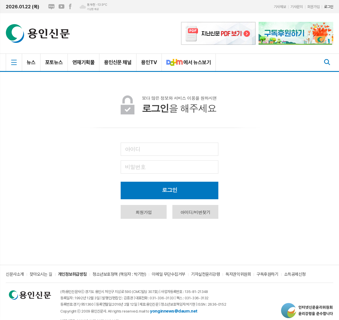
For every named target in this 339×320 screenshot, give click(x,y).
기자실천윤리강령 (205, 274)
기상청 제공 (93, 9)
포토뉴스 (54, 62)
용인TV (149, 62)
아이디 (132, 149)
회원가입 (313, 7)
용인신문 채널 (118, 62)
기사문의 (296, 7)
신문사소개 (15, 274)
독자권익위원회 (238, 274)
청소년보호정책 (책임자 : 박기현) (119, 274)
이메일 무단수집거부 (168, 274)
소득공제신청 (295, 274)
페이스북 (70, 6)
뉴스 (31, 62)
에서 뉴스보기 (186, 64)
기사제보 (280, 7)
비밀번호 (135, 166)
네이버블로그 (51, 6)
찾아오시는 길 (41, 274)
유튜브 (61, 6)
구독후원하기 (267, 274)
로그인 (328, 7)
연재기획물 (83, 62)
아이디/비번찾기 (195, 212)
